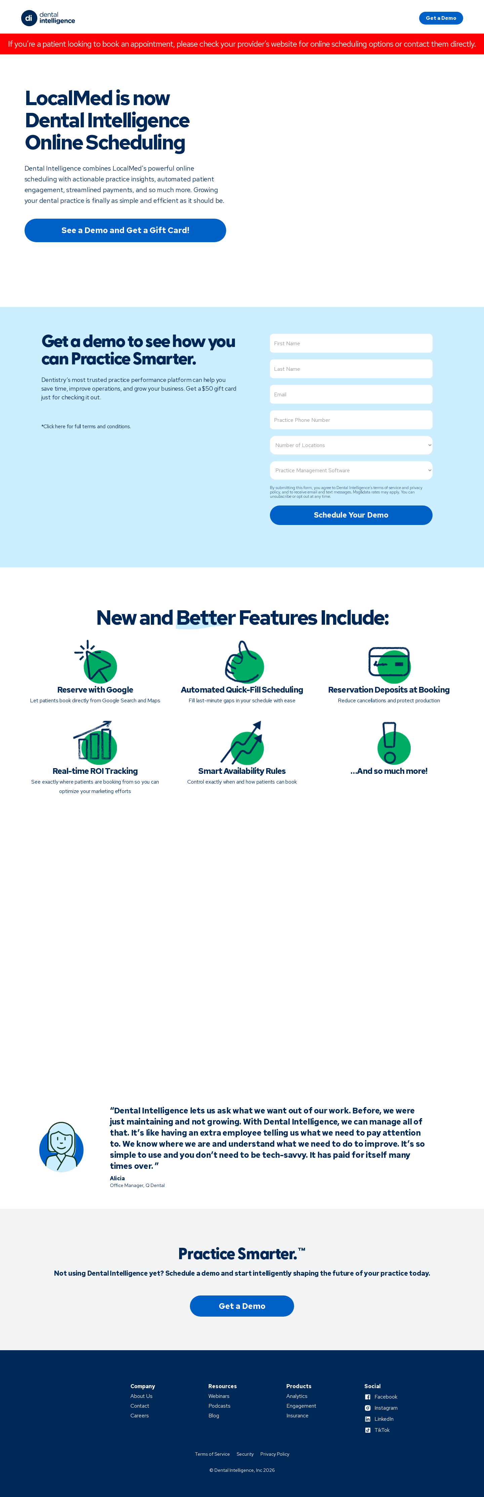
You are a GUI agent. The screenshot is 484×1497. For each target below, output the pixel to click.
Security (245, 1454)
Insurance (297, 1415)
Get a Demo (441, 18)
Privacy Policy (274, 1454)
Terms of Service (212, 1454)
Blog (213, 1415)
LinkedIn (384, 1419)
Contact (139, 1406)
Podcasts (219, 1406)
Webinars (219, 1396)
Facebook (385, 1397)
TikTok (382, 1430)
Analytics (297, 1396)
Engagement (301, 1406)
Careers (139, 1415)
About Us (141, 1396)
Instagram (386, 1408)
